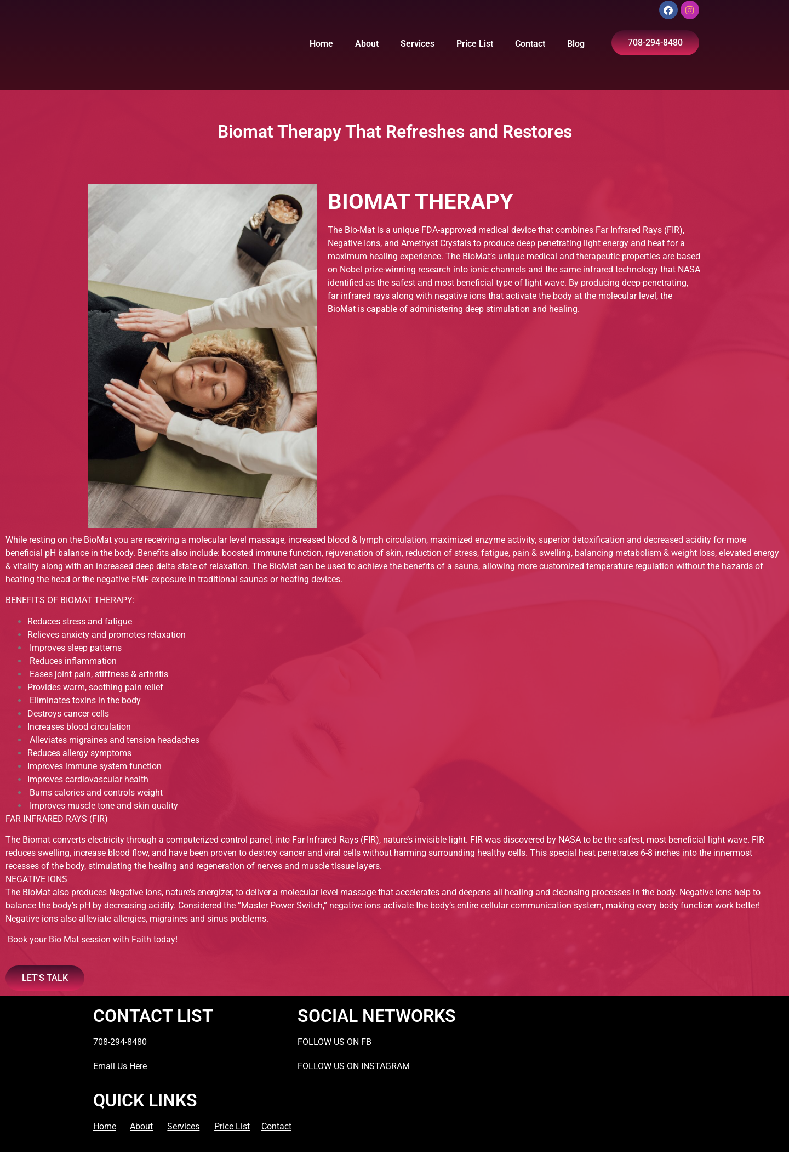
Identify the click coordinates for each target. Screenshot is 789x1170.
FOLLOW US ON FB (334, 1042)
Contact (530, 43)
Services (417, 43)
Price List (474, 43)
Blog (576, 43)
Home (321, 43)
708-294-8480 (120, 1042)
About (367, 43)
